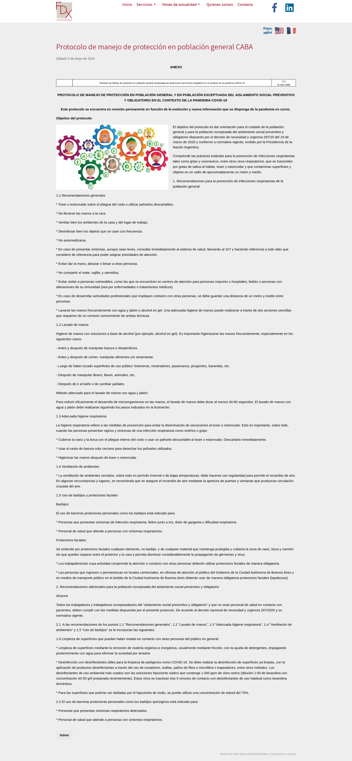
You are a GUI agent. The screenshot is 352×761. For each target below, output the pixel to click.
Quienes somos (220, 4)
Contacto (245, 4)
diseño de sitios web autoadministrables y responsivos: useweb (258, 754)
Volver (64, 735)
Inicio (127, 4)
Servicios (146, 4)
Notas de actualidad (181, 4)
